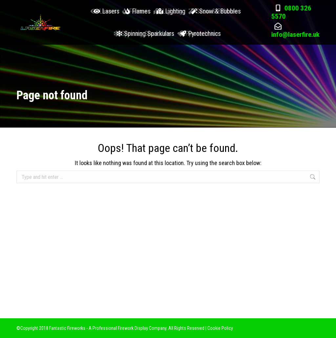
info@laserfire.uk (295, 51)
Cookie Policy (220, 328)
